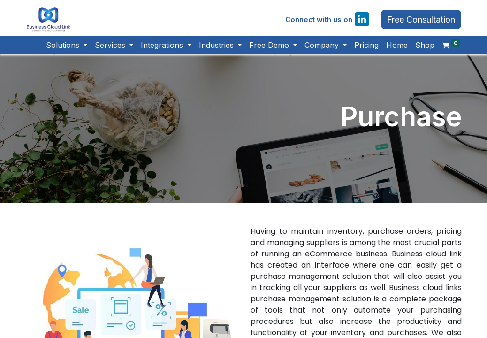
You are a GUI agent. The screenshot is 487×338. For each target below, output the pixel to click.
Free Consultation (419, 21)
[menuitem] (364, 48)
